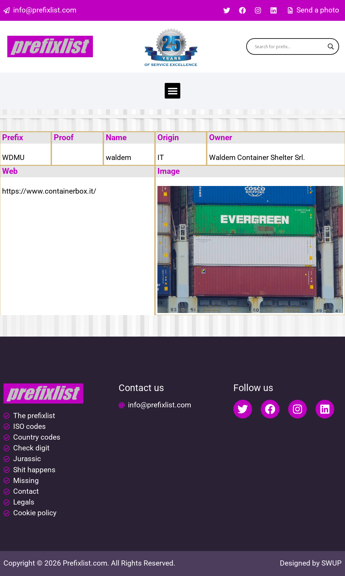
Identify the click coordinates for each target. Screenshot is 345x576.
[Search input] (290, 46)
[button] (172, 91)
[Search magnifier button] (331, 46)
